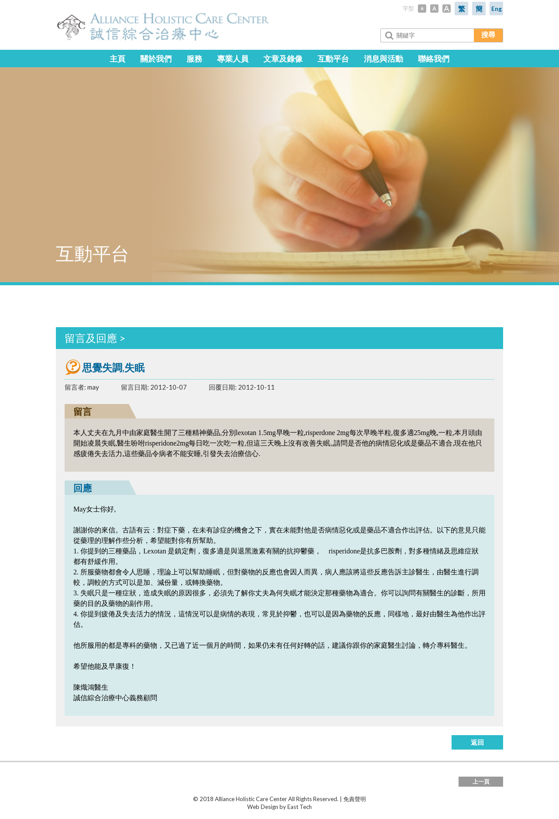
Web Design (262, 806)
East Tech (299, 806)
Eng (496, 8)
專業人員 (232, 58)
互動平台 (333, 58)
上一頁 (481, 781)
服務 (194, 58)
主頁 (117, 58)
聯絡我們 (433, 58)
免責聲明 (354, 798)
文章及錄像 (283, 58)
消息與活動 (383, 58)
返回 (477, 742)
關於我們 (156, 58)
